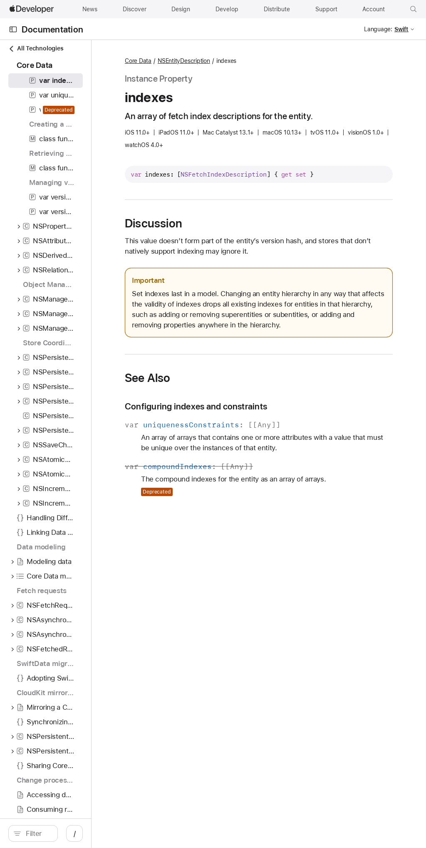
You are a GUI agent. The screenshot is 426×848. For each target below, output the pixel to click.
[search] (70, 833)
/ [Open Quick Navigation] (150, 833)
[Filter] (75, 833)
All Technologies (35, 48)
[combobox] (75, 833)
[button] (413, 9)
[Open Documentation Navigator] (13, 29)
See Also (222, 409)
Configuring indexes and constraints (271, 438)
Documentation (52, 29)
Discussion (228, 234)
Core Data (213, 61)
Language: (378, 29)
